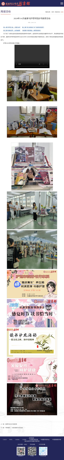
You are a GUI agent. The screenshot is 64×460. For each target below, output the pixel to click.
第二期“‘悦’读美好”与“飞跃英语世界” (33, 27)
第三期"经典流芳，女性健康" (11, 30)
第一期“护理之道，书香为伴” (11, 27)
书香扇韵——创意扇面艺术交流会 (12, 427)
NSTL (10, 439)
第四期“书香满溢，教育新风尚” (31, 30)
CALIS (4, 439)
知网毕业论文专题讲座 (9, 424)
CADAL (17, 439)
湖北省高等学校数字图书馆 (32, 441)
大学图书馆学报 (33, 439)
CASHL (24, 439)
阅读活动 (57, 12)
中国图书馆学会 (45, 439)
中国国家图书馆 (56, 439)
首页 (53, 12)
